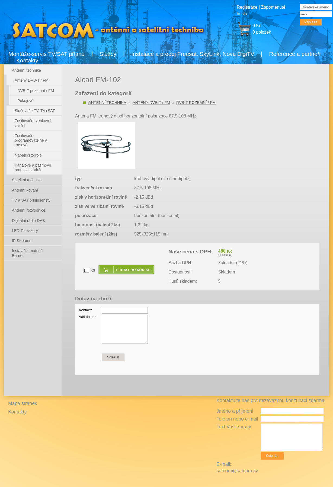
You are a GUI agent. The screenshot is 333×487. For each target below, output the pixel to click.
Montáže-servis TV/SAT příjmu (46, 54)
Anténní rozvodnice (28, 210)
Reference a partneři (295, 54)
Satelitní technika (27, 180)
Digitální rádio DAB (28, 220)
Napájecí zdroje (28, 155)
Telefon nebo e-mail (237, 419)
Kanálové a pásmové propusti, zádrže (33, 167)
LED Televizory (25, 230)
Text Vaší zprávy (233, 426)
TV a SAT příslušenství (32, 200)
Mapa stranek (22, 403)
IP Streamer (22, 240)
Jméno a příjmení (234, 411)
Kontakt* (85, 310)
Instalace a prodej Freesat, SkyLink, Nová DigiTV (192, 54)
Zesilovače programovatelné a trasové (31, 140)
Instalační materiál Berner (28, 253)
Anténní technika (107, 102)
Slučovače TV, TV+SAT (35, 111)
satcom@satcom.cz (237, 470)
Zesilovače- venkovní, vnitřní (33, 123)
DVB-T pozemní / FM (196, 102)
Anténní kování (25, 190)
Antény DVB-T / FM (151, 102)
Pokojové (25, 100)
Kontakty (27, 60)
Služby (108, 54)
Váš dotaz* (87, 317)
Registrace (247, 7)
